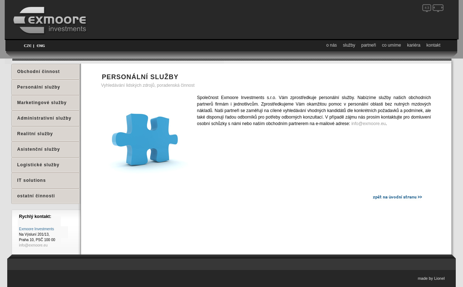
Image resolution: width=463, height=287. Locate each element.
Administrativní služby (44, 118)
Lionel (439, 278)
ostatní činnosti (36, 195)
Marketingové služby (42, 102)
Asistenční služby (38, 149)
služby (349, 45)
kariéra (413, 45)
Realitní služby (35, 133)
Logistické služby (38, 164)
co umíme (391, 45)
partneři (368, 45)
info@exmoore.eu (368, 123)
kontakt (433, 45)
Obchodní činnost (38, 71)
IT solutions (31, 180)
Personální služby (38, 87)
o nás (331, 45)
